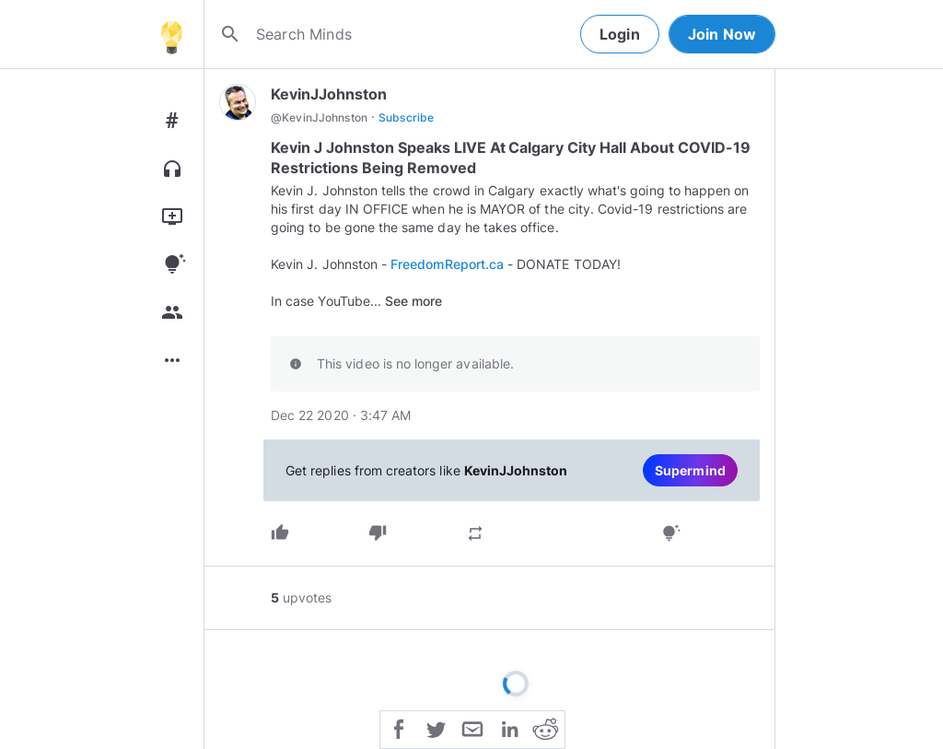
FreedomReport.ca (447, 264)
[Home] (171, 34)
